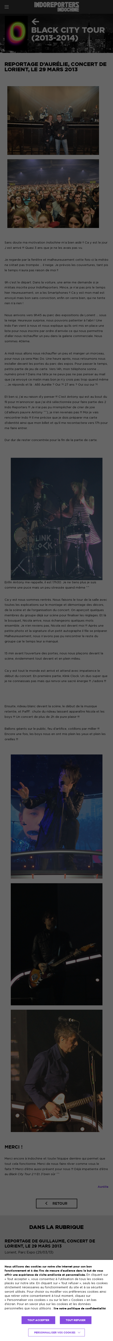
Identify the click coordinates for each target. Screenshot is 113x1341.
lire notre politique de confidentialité (80, 1308)
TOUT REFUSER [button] (75, 1320)
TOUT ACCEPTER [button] (38, 1320)
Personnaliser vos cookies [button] (54, 1332)
